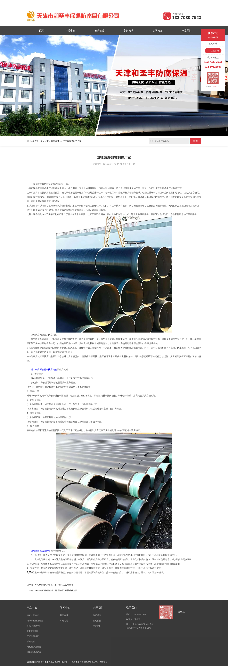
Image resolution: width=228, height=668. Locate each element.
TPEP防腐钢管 (33, 571)
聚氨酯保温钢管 (34, 592)
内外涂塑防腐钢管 (35, 566)
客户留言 (195, 3)
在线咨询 (215, 50)
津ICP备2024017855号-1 (95, 607)
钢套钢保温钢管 (34, 597)
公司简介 (157, 30)
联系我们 (186, 30)
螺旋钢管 (31, 587)
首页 (41, 30)
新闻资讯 (128, 30)
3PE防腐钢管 (33, 561)
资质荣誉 (99, 30)
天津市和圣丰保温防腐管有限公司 (54, 3)
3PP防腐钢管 (33, 576)
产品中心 (70, 30)
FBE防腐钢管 (33, 582)
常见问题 (64, 566)
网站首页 (44, 133)
